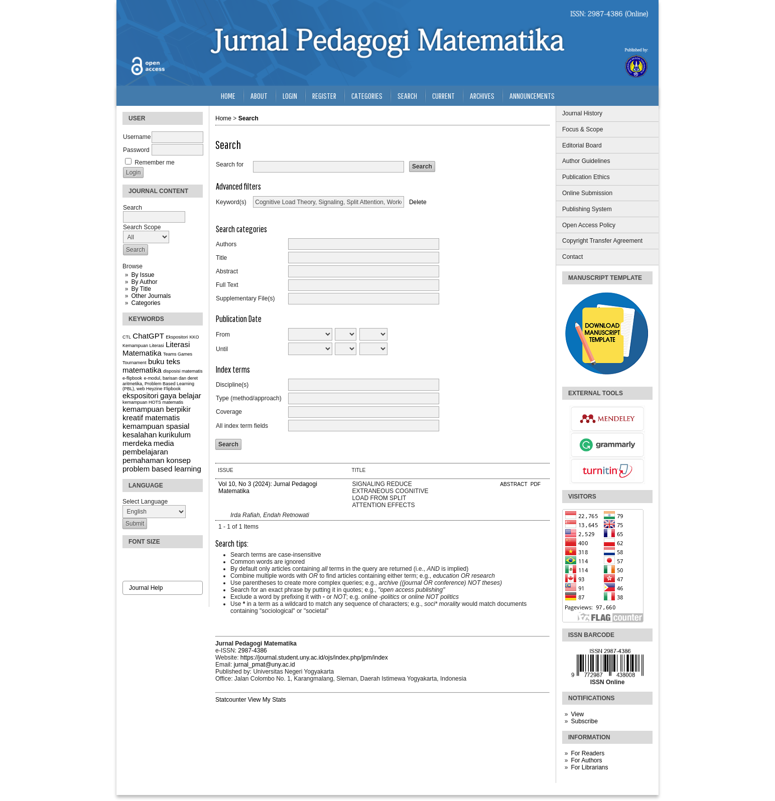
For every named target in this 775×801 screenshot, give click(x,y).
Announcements (532, 95)
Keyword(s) (231, 202)
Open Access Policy (588, 225)
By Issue (142, 274)
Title (221, 257)
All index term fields (242, 425)
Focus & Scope (582, 129)
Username (137, 136)
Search (407, 95)
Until (222, 349)
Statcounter (230, 699)
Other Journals (151, 295)
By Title (141, 288)
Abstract (227, 271)
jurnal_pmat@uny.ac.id (264, 664)
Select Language (145, 501)
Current (443, 95)
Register (324, 95)
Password (136, 149)
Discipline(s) (232, 384)
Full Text (227, 284)
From (223, 334)
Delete (418, 202)
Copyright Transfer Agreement (602, 240)
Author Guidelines (586, 161)
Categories (145, 302)
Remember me (154, 162)
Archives (482, 95)
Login (290, 95)
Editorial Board (582, 145)
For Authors (586, 760)
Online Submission (587, 193)
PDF (536, 484)
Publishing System (587, 209)
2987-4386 (252, 650)
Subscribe (584, 721)
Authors (226, 244)
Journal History (582, 113)
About (259, 95)
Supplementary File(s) (245, 298)
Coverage (229, 411)
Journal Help (146, 587)
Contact (572, 256)
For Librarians (589, 767)
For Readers (587, 753)
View (577, 714)
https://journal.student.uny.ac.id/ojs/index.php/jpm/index (314, 657)
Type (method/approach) (249, 398)
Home (228, 95)
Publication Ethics (586, 177)
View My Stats (267, 699)
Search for (229, 164)
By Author (144, 281)
